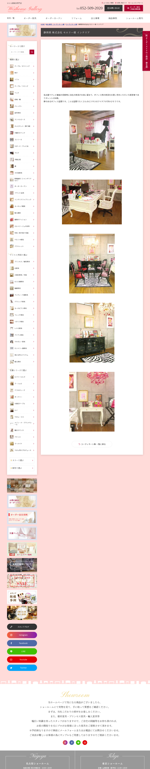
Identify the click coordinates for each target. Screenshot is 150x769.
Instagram (65, 742)
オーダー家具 (30, 18)
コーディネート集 (71, 24)
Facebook (71, 742)
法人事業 (95, 18)
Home (43, 24)
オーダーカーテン (53, 18)
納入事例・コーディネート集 (55, 24)
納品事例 (113, 18)
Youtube (84, 742)
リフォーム (76, 18)
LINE (78, 742)
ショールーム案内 (134, 18)
